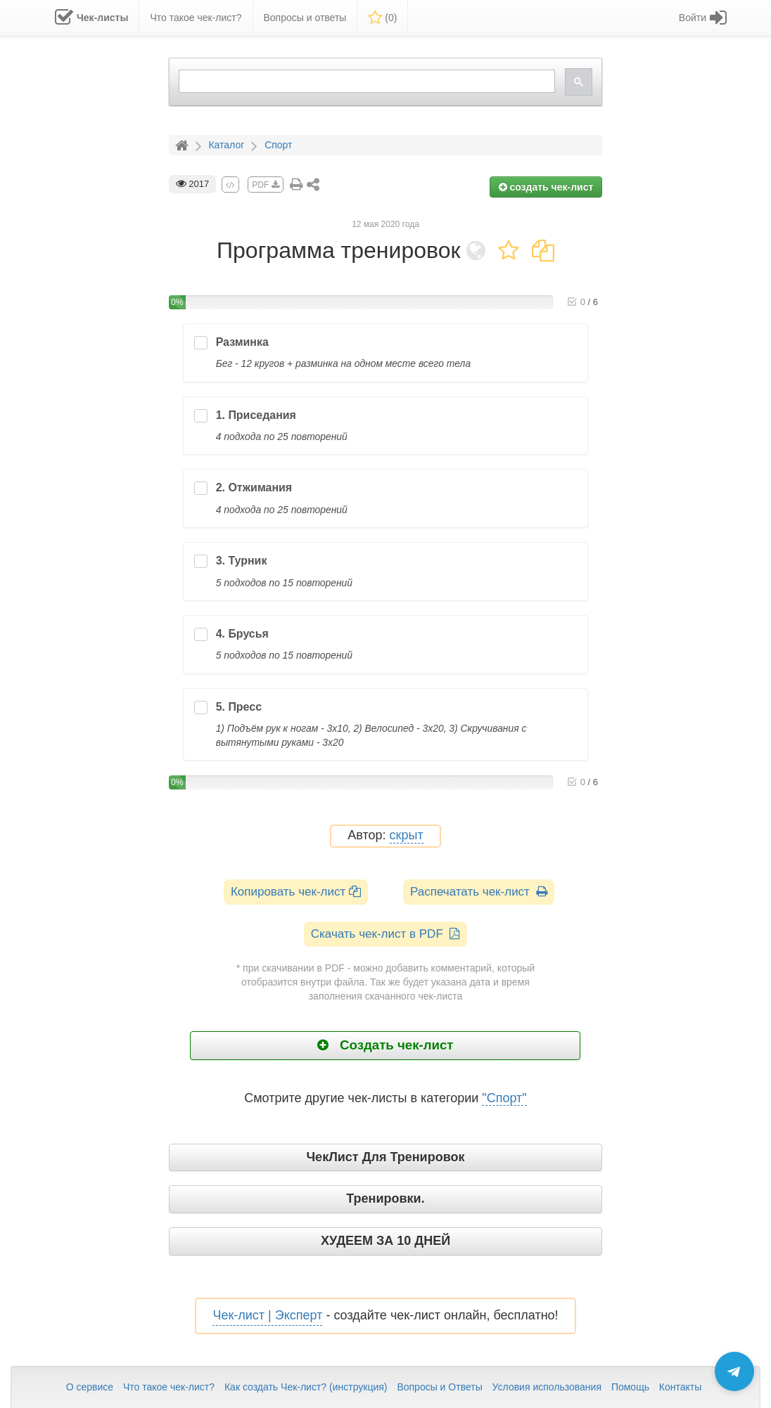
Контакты (680, 1387)
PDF (265, 185)
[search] (366, 81)
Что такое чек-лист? (169, 1387)
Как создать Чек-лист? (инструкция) (306, 1387)
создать (546, 187)
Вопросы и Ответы (439, 1387)
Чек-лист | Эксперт (267, 1315)
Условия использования (546, 1387)
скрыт (406, 835)
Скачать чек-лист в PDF (386, 934)
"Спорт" (504, 1098)
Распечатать (478, 891)
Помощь (630, 1387)
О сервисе (89, 1387)
